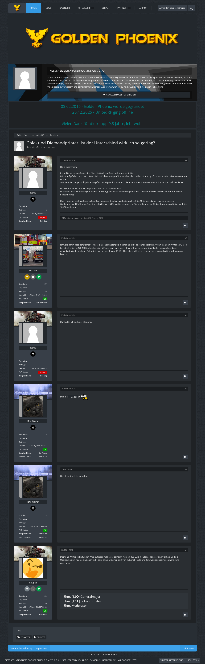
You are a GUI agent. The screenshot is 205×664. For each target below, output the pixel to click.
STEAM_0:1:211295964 (38, 295)
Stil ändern (188, 648)
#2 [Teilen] (186, 238)
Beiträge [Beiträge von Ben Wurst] (22, 442)
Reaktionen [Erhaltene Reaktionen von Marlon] (23, 284)
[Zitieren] (185, 225)
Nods (32, 147)
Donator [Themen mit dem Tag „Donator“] (25, 637)
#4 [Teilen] (186, 388)
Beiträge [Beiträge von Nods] (22, 210)
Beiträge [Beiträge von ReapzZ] (22, 603)
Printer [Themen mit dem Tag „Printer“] (41, 637)
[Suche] (191, 8)
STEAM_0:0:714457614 (38, 445)
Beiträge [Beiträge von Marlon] (22, 291)
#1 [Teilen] (186, 160)
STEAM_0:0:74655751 (38, 213)
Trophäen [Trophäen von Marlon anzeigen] (23, 287)
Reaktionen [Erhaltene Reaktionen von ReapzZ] (23, 596)
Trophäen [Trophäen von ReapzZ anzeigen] (23, 599)
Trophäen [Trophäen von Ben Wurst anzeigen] (23, 438)
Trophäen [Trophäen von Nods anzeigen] (23, 206)
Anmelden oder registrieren (172, 7)
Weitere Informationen (172, 660)
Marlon (73, 396)
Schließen (193, 660)
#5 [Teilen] (186, 469)
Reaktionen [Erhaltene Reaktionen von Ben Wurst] (23, 434)
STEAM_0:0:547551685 (38, 607)
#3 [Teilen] (186, 315)
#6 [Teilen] (186, 550)
